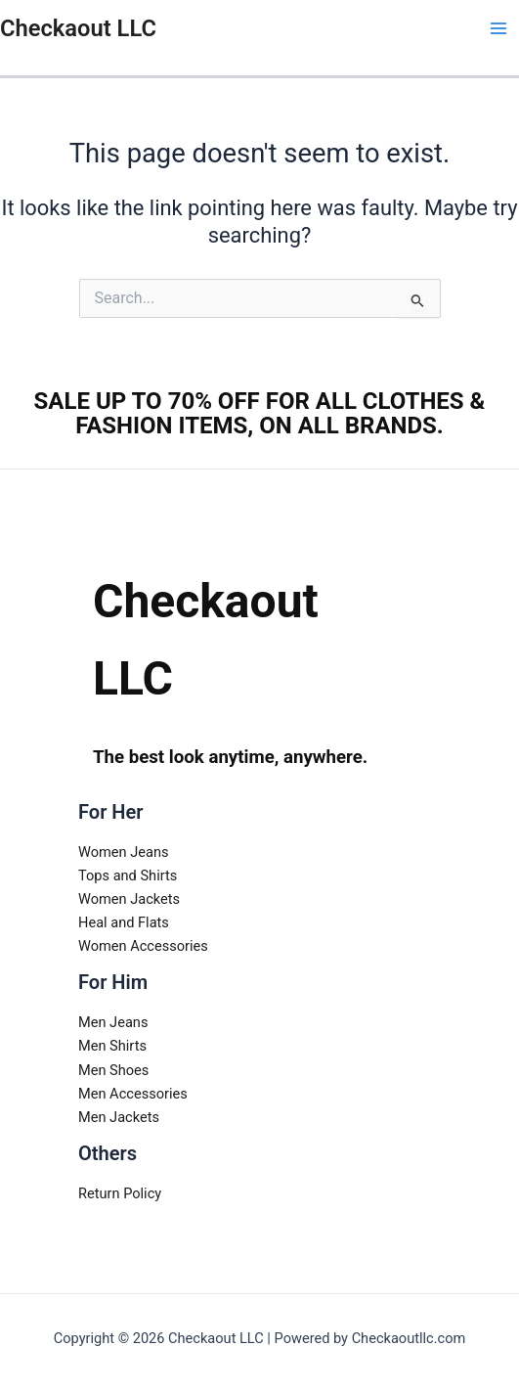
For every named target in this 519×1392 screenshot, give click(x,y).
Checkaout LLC (78, 28)
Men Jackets (118, 1117)
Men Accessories (133, 1093)
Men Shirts (112, 1046)
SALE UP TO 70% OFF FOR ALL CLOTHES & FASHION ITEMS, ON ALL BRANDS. (260, 413)
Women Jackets (129, 899)
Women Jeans (123, 852)
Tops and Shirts (127, 875)
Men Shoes (113, 1070)
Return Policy (119, 1193)
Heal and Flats (123, 922)
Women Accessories (143, 946)
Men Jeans (113, 1022)
